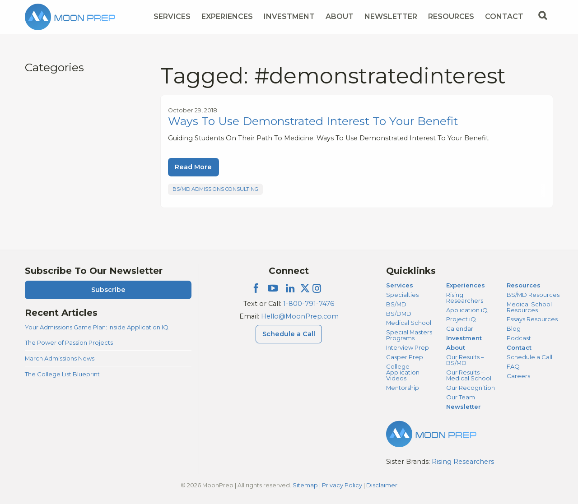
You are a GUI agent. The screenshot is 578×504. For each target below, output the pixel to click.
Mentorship (402, 387)
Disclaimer (381, 485)
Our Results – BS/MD (465, 359)
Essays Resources (532, 319)
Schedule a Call (529, 357)
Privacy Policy (342, 485)
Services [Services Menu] (172, 16)
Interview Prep (407, 347)
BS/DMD (398, 313)
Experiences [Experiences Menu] (227, 16)
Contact (519, 347)
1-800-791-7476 (308, 304)
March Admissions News (59, 358)
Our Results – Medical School (468, 375)
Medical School (408, 322)
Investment (289, 16)
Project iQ (461, 319)
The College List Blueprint (62, 374)
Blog (514, 328)
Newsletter (390, 16)
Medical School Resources (529, 307)
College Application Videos (403, 372)
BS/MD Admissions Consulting (215, 189)
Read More (193, 167)
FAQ (513, 366)
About (455, 347)
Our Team (460, 397)
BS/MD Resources (533, 294)
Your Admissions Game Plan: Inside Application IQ (96, 327)
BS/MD (396, 304)
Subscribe (108, 290)
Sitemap (305, 485)
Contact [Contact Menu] (504, 16)
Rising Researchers (464, 297)
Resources (524, 285)
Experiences (465, 285)
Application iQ (467, 310)
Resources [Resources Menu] (451, 16)
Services (399, 285)
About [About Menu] (340, 16)
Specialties (402, 294)
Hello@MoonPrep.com (300, 316)
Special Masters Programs (409, 335)
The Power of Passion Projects (69, 342)
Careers (518, 375)
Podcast (519, 338)
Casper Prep (404, 357)
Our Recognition (470, 387)
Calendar (459, 328)
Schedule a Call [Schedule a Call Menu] (288, 334)
